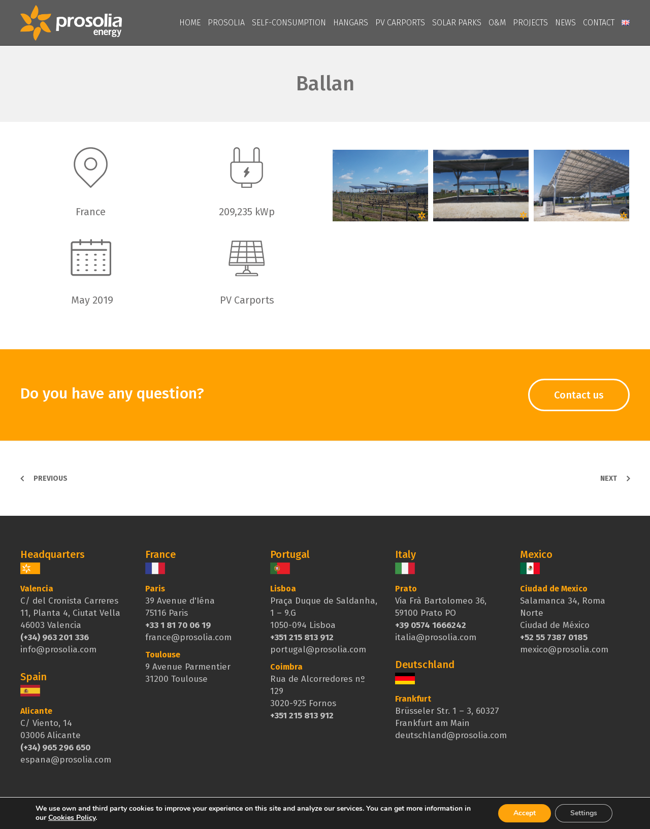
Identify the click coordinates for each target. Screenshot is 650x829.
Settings (583, 813)
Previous (51, 478)
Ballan (325, 84)
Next (608, 478)
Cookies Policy (71, 817)
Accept (524, 813)
